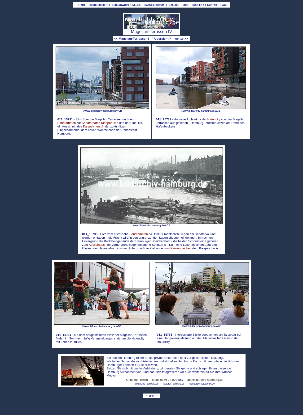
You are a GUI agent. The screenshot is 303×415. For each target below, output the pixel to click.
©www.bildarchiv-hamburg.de (99, 111)
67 (181, 379)
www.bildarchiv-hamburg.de (148, 225)
